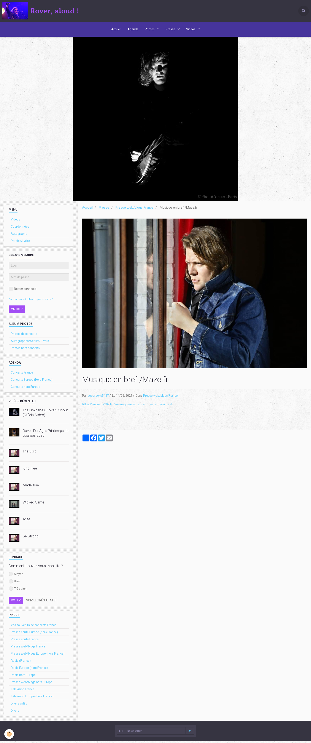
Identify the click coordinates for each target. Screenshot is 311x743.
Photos (150, 29)
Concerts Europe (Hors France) (31, 381)
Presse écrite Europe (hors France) (34, 634)
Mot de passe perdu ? (41, 301)
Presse (171, 29)
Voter (16, 602)
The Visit (29, 453)
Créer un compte (18, 301)
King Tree (30, 470)
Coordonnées (20, 228)
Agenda (133, 29)
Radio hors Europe (23, 677)
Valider (17, 311)
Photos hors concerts (25, 350)
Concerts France (22, 374)
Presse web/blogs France (134, 209)
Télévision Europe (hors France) (32, 698)
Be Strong (30, 538)
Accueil (116, 29)
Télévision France (22, 691)
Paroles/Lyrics (20, 242)
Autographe (19, 235)
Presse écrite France (25, 641)
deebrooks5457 (98, 397)
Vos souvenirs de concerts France (33, 627)
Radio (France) (21, 662)
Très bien (18, 590)
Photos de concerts (24, 335)
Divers (15, 712)
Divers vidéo (19, 705)
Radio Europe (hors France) (29, 669)
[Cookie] (9, 734)
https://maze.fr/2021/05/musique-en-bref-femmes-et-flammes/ (127, 406)
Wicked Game (33, 504)
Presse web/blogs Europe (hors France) (38, 655)
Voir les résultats (41, 602)
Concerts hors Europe (25, 388)
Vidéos (191, 29)
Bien (14, 583)
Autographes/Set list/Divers (30, 343)
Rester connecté (22, 291)
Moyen (16, 576)
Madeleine (31, 487)
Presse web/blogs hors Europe (31, 684)
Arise (26, 521)
